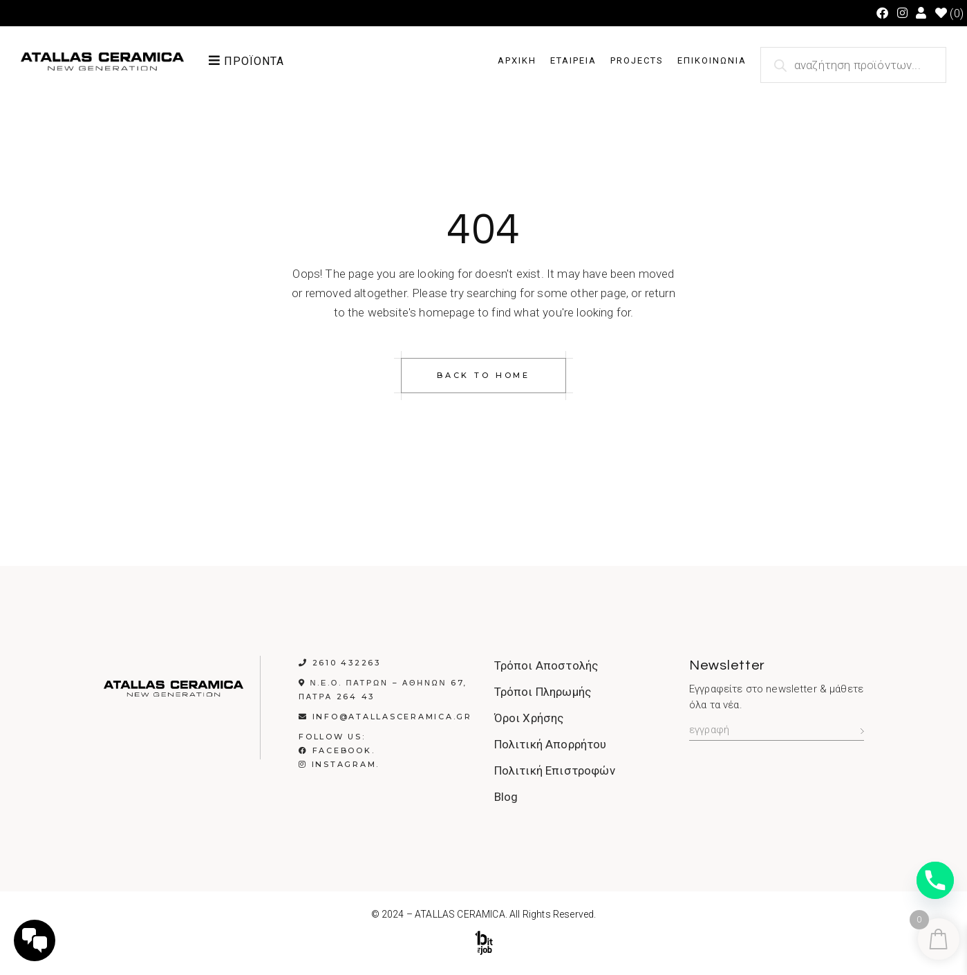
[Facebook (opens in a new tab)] (882, 13)
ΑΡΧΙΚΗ (517, 60)
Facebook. (337, 750)
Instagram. (339, 764)
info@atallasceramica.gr (392, 716)
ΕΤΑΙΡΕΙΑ (573, 60)
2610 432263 (346, 663)
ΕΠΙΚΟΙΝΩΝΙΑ (712, 60)
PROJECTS (637, 60)
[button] (269, 61)
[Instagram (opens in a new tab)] (902, 13)
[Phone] (935, 880)
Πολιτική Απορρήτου (550, 744)
